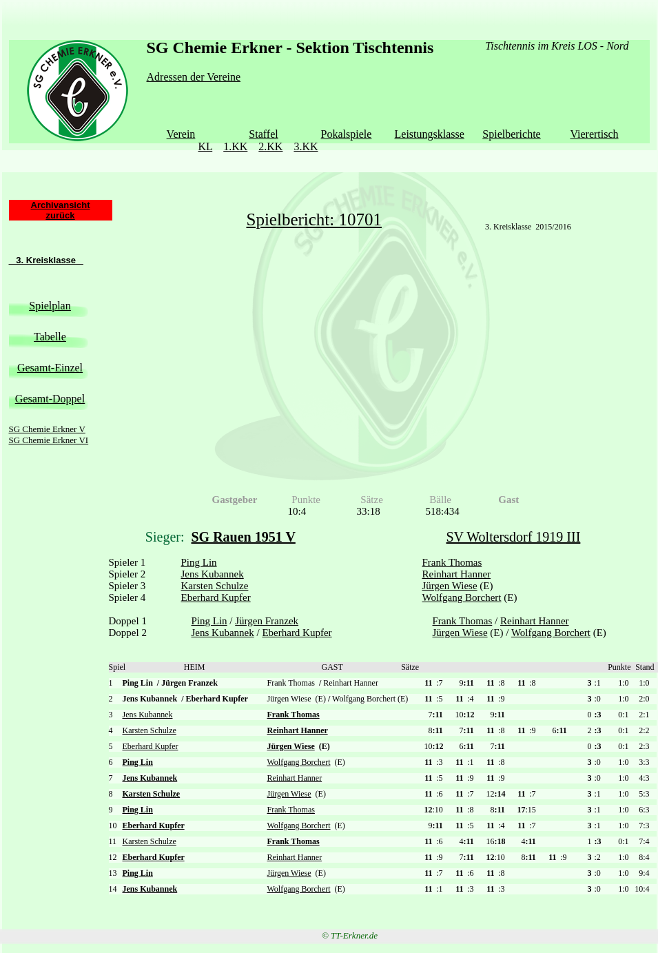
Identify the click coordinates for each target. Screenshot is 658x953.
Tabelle (50, 336)
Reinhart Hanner (456, 574)
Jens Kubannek (212, 574)
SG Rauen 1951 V (244, 536)
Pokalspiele (346, 134)
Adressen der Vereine (194, 77)
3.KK (306, 146)
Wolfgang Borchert (462, 597)
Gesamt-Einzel (50, 367)
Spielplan (49, 305)
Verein (181, 134)
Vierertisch (594, 134)
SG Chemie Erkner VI (49, 440)
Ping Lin (199, 562)
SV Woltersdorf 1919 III (513, 536)
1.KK (235, 146)
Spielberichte (511, 134)
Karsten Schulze (215, 585)
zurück (60, 215)
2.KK (270, 146)
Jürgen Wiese (449, 585)
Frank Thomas (452, 562)
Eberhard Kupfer (216, 597)
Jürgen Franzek (266, 620)
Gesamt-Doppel (50, 398)
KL (205, 146)
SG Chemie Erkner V (47, 429)
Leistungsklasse (429, 134)
